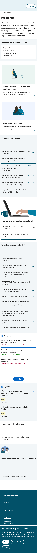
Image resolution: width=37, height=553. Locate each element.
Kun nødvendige (17, 542)
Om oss (6, 502)
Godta (6, 542)
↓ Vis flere (18, 379)
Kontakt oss (7, 518)
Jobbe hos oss (8, 510)
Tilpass (6, 547)
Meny (32, 6)
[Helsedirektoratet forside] (3, 6)
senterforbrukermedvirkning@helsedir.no (14, 476)
